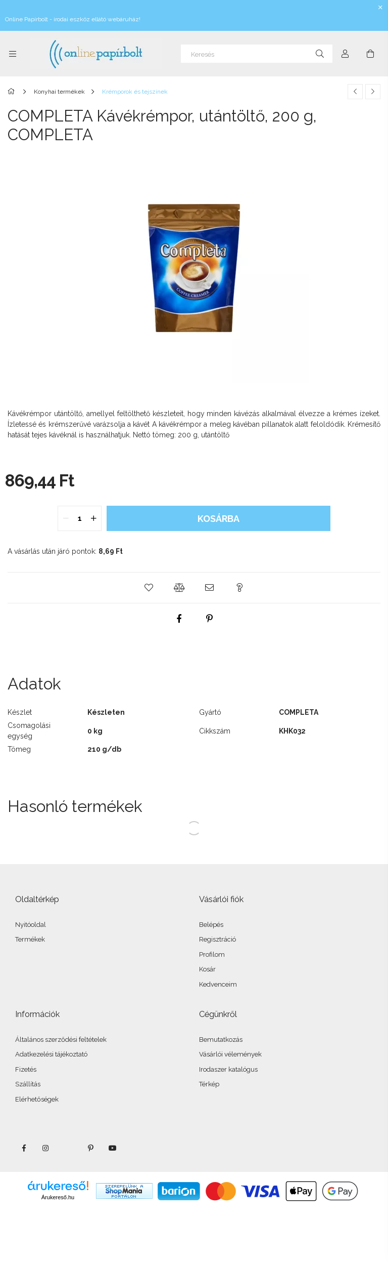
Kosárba (218, 518)
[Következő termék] (372, 91)
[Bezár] (380, 7)
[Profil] (345, 54)
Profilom (212, 954)
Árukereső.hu (57, 1197)
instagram (46, 1148)
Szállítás (27, 1084)
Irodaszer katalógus (228, 1069)
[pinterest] (209, 618)
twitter (68, 1148)
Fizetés (25, 1069)
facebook (23, 1148)
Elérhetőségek (37, 1099)
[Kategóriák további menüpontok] (12, 54)
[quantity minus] (65, 518)
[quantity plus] (93, 518)
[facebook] (179, 618)
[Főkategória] (13, 91)
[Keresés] (256, 54)
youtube (112, 1148)
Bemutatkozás (221, 1039)
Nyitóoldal (30, 924)
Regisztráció (217, 939)
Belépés (211, 924)
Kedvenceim (218, 984)
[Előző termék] (355, 91)
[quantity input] (79, 518)
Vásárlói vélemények (230, 1054)
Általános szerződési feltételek (61, 1039)
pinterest (90, 1148)
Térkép (209, 1084)
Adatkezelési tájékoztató (51, 1054)
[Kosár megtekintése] (370, 54)
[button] (148, 587)
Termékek (30, 939)
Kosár (207, 969)
